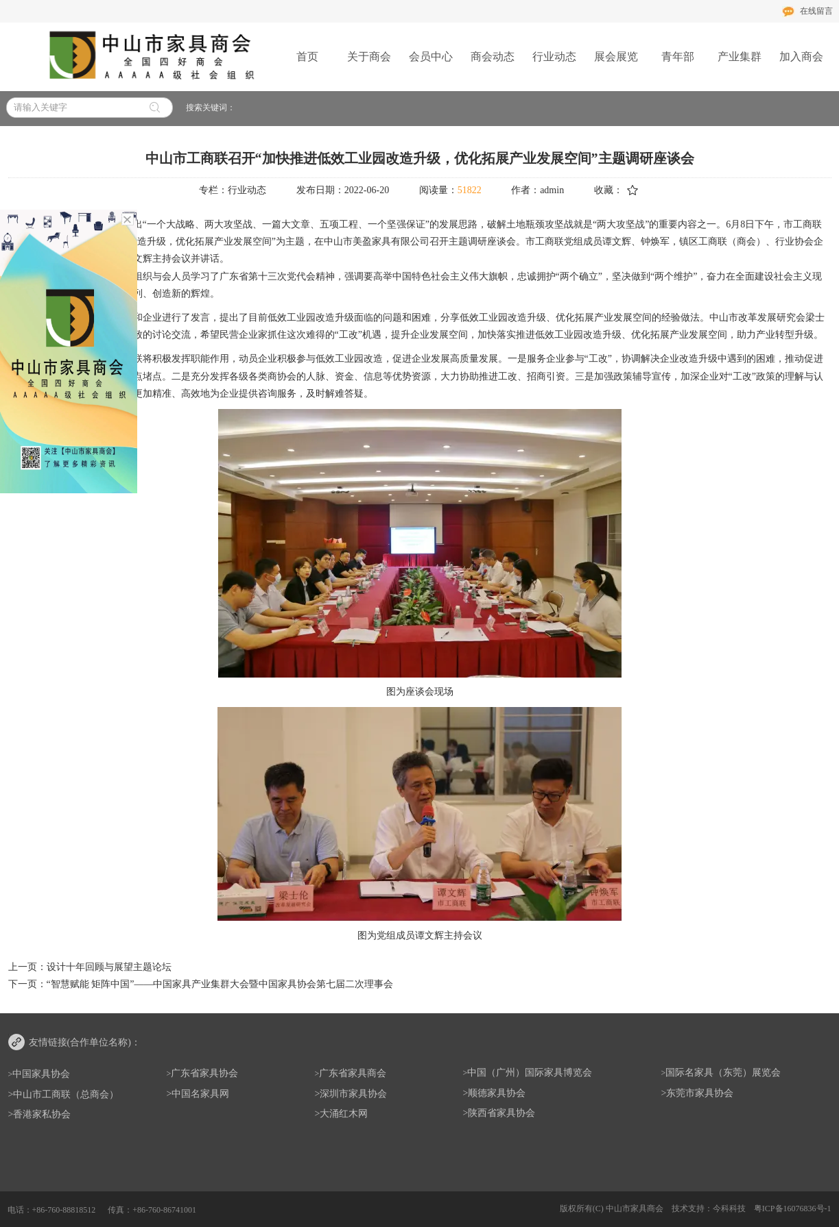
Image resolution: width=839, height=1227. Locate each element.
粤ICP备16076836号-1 (792, 1208)
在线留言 (816, 11)
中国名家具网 (200, 1094)
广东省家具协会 (204, 1073)
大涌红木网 (344, 1113)
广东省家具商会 (352, 1073)
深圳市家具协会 (353, 1094)
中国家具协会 (41, 1074)
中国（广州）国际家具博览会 (529, 1072)
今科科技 (729, 1208)
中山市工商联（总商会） (66, 1094)
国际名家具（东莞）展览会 (723, 1072)
